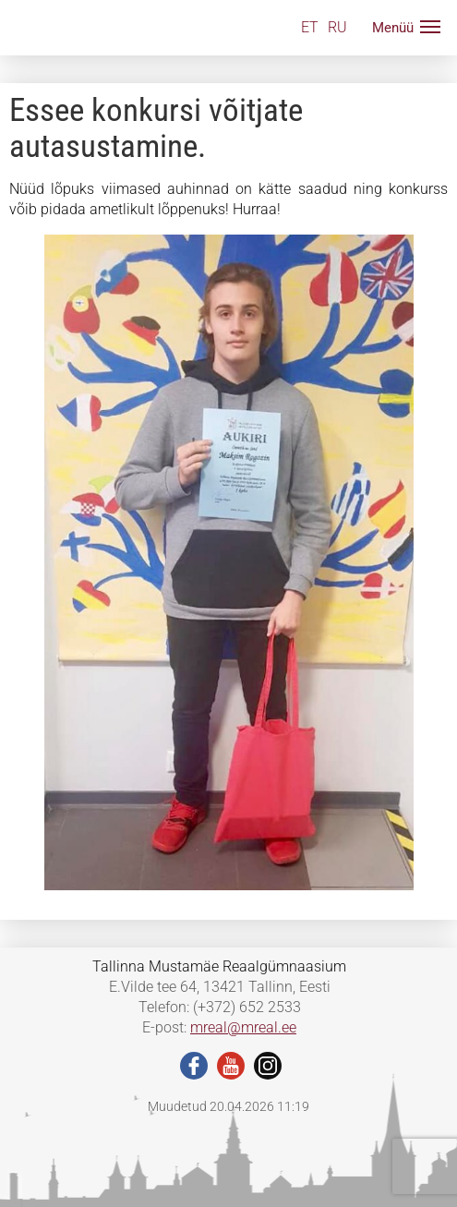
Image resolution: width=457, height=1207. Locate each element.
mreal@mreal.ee (243, 1027)
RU (337, 27)
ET (310, 27)
